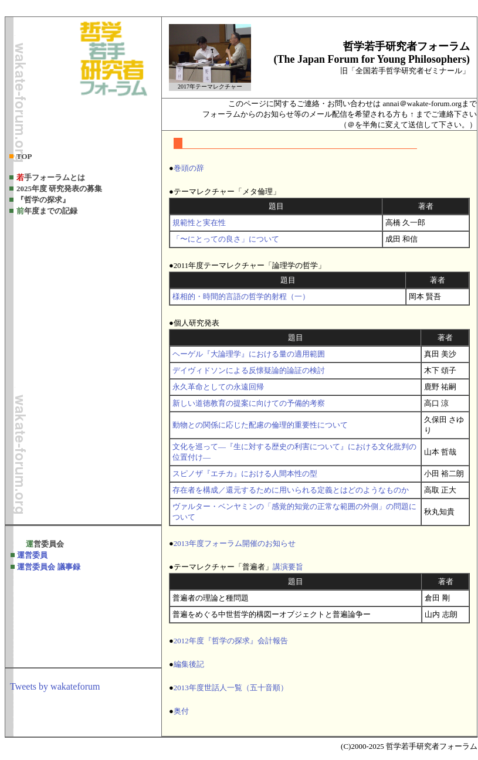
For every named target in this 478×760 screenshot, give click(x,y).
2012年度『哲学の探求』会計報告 (231, 640)
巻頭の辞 (189, 168)
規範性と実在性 (199, 222)
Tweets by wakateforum (55, 686)
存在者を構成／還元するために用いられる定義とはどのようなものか (290, 490)
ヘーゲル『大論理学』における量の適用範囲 (248, 354)
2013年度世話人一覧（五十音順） (231, 687)
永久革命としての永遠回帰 (218, 386)
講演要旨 (288, 566)
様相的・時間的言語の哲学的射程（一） (241, 296)
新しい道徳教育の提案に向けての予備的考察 (248, 403)
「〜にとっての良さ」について (225, 239)
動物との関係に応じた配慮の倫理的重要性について (260, 424)
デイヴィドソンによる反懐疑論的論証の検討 (248, 370)
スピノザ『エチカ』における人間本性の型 (244, 473)
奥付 (181, 711)
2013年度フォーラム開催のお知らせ (235, 543)
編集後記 (189, 664)
